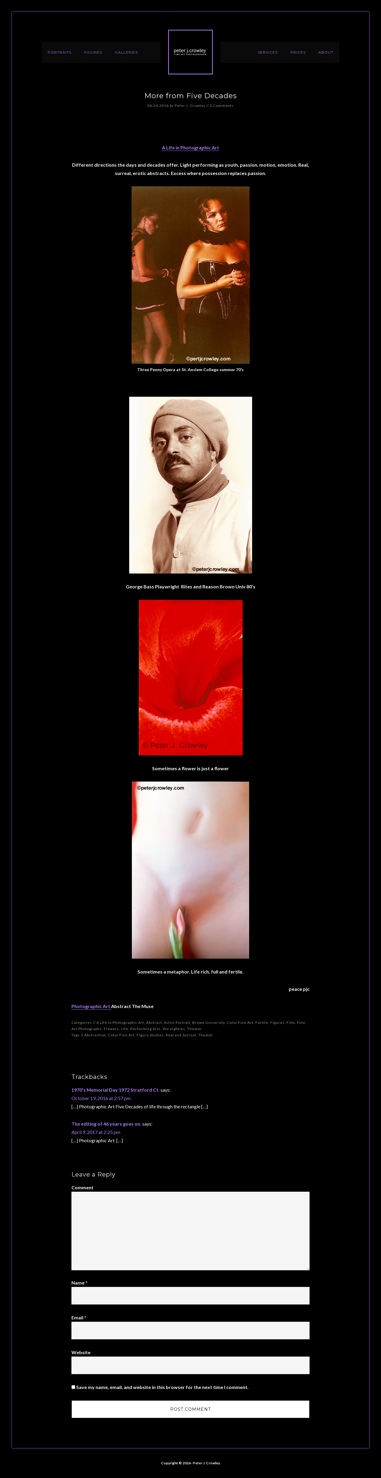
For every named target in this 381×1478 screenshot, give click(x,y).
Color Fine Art (240, 1022)
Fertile (261, 1022)
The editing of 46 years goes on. (106, 1124)
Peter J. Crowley (190, 52)
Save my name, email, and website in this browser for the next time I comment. (162, 1387)
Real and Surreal (181, 1035)
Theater (194, 1029)
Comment (82, 1187)
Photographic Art (91, 1006)
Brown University (208, 1022)
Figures (277, 1022)
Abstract (154, 1022)
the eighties (174, 1029)
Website (80, 1352)
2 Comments (222, 105)
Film (291, 1022)
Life (124, 1029)
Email (78, 1317)
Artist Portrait (177, 1022)
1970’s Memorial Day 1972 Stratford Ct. (115, 1090)
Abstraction (95, 1035)
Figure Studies (150, 1035)
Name (79, 1282)
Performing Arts (145, 1029)
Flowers (111, 1029)
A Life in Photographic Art (190, 147)
